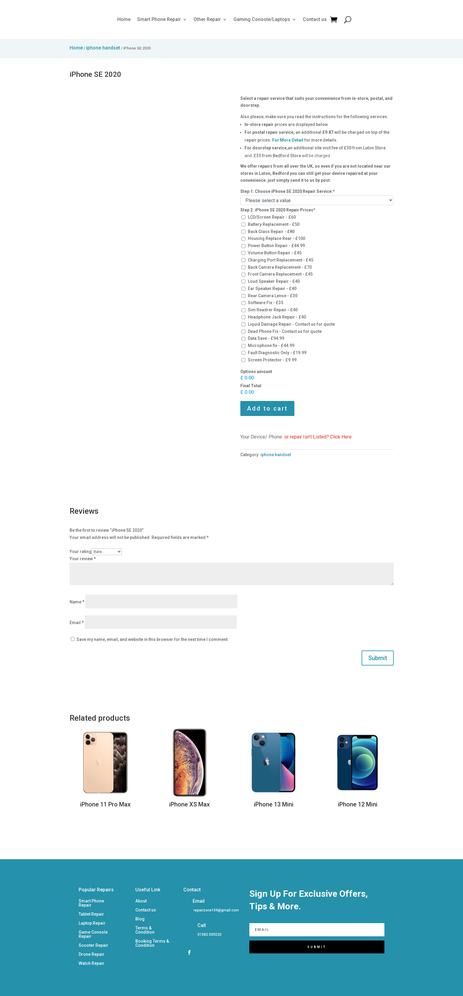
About (141, 901)
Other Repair (207, 19)
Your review (83, 558)
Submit (377, 658)
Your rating (81, 551)
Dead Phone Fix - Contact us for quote (285, 331)
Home (124, 19)
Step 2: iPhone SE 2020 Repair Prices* (277, 210)
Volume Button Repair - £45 (275, 252)
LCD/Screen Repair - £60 (272, 217)
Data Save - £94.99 (266, 338)
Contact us (315, 19)
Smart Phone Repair (159, 19)
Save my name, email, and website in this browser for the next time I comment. (153, 639)
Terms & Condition (145, 930)
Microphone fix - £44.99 (271, 345)
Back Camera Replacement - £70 (280, 267)
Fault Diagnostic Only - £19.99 (277, 352)
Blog (140, 919)
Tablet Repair (91, 914)
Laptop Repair (92, 923)
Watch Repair (91, 963)
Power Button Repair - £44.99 (276, 245)
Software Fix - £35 (265, 302)
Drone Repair (91, 954)
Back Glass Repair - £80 (271, 231)
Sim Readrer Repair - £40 (273, 309)
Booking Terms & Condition (152, 943)
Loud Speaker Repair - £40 (274, 281)
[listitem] (216, 910)
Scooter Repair (93, 945)
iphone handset (103, 48)
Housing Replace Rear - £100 (276, 238)
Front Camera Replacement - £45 (280, 274)
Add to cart (267, 408)
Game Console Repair (93, 934)
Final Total (250, 385)
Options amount (256, 371)
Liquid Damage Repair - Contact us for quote (291, 324)
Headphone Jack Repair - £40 (277, 317)
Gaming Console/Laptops (261, 19)
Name (77, 602)
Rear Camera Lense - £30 (272, 295)
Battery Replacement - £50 (273, 224)
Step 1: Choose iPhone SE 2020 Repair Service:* (287, 191)
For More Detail (287, 140)
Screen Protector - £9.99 (272, 359)
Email (77, 622)
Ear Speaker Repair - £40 (272, 288)
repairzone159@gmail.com (216, 910)
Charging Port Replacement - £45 (280, 260)
